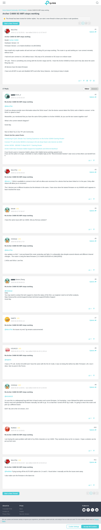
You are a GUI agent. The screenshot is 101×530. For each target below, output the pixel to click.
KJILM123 (14, 349)
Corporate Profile (7, 509)
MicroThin (14, 30)
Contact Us (6, 511)
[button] (94, 81)
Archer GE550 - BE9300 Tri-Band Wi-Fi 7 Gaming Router (23, 146)
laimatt (13, 209)
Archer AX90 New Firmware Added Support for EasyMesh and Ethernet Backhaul (31, 149)
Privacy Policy (6, 514)
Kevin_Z (18, 95)
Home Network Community (10, 10)
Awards (21, 511)
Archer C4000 (13, 40)
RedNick (13, 428)
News (21, 509)
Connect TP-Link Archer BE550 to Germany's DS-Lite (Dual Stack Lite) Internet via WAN (33, 142)
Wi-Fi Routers (23, 10)
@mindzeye (8, 291)
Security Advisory (24, 514)
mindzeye (14, 239)
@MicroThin (9, 106)
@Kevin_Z (8, 181)
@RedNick (8, 472)
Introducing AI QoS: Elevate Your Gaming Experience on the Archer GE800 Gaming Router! (34, 139)
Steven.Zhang (20, 280)
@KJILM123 (9, 397)
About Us (6, 506)
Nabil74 (13, 318)
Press (21, 506)
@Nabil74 (8, 360)
